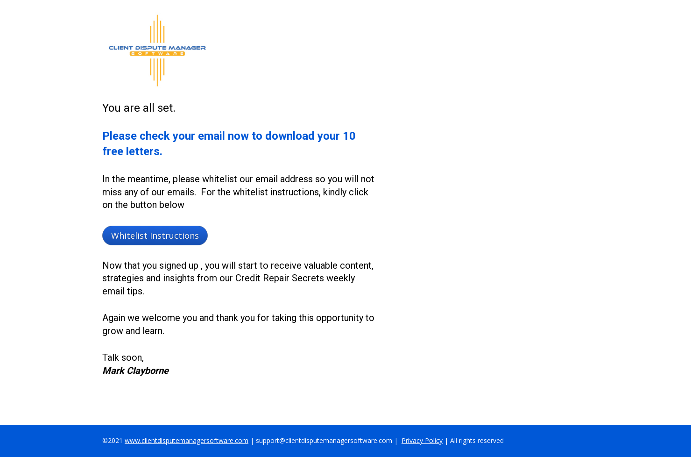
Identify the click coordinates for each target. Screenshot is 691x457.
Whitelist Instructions (155, 235)
